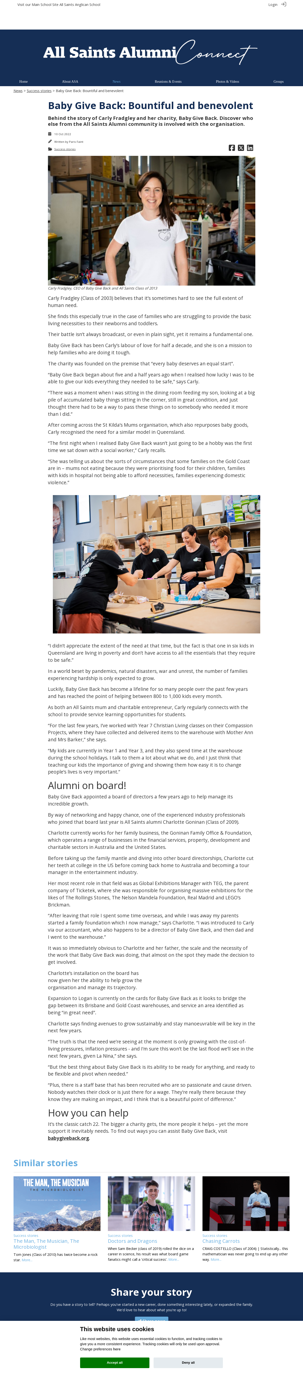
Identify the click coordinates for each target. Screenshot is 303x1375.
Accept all (115, 1362)
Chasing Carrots (221, 1220)
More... (27, 1239)
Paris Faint (76, 121)
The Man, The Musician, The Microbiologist (46, 1223)
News (18, 70)
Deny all (188, 1362)
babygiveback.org (68, 1118)
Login (272, 4)
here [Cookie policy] (116, 1349)
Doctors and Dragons (132, 1220)
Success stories (39, 70)
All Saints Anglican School (79, 4)
